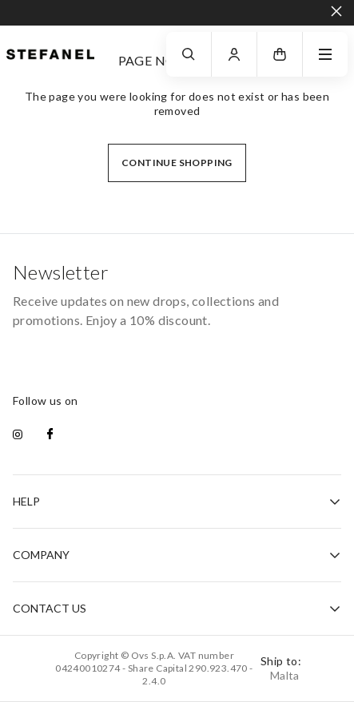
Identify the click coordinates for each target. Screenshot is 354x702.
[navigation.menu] (325, 54)
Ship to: (281, 668)
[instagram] (17, 435)
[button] (279, 54)
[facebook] (50, 435)
